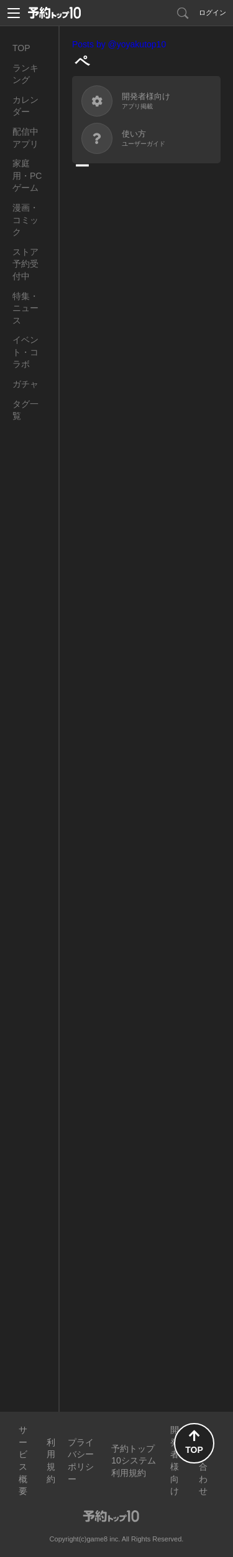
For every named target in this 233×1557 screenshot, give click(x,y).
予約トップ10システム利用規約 (133, 1461)
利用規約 (51, 1460)
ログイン (212, 12)
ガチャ (25, 384)
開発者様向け (174, 1460)
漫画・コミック (25, 220)
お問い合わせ (203, 1460)
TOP (21, 48)
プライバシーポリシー (81, 1460)
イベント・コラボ (25, 352)
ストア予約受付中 (25, 264)
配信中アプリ (25, 138)
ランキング (25, 74)
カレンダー (25, 106)
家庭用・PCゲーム (27, 175)
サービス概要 (23, 1460)
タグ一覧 (25, 410)
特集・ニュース (25, 308)
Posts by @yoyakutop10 (119, 44)
